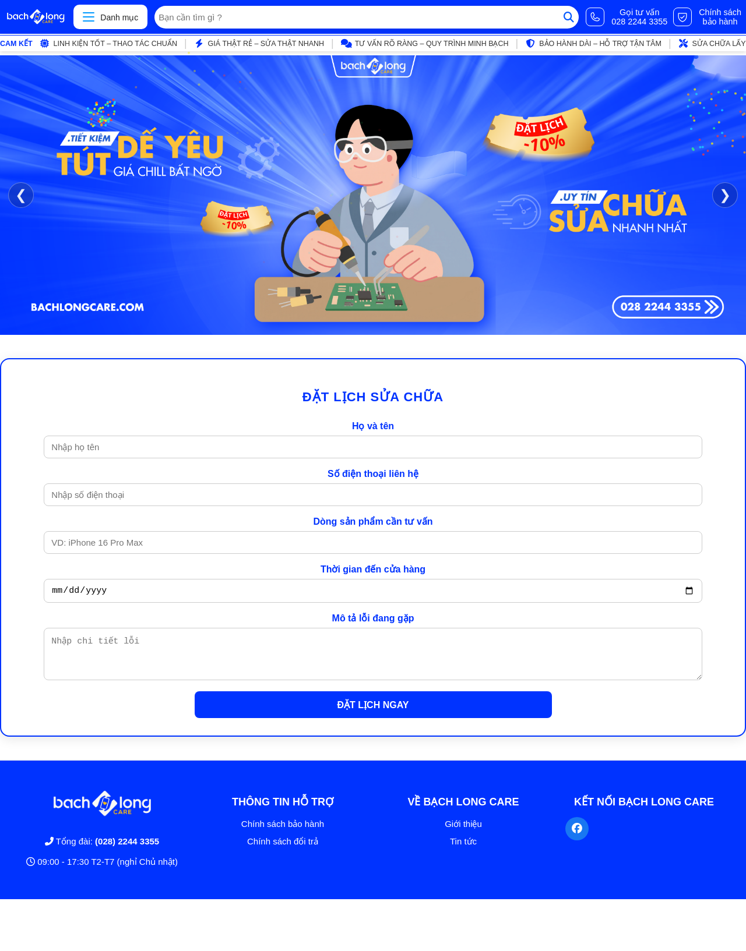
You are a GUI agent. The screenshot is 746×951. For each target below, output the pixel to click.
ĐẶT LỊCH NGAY (373, 714)
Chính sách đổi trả (282, 850)
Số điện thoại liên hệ (373, 474)
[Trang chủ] (35, 17)
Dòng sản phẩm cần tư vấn (372, 521)
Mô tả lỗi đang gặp (373, 620)
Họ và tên (373, 426)
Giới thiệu (463, 832)
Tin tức (463, 850)
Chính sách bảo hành (282, 832)
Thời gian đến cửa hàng (373, 569)
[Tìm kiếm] (569, 17)
